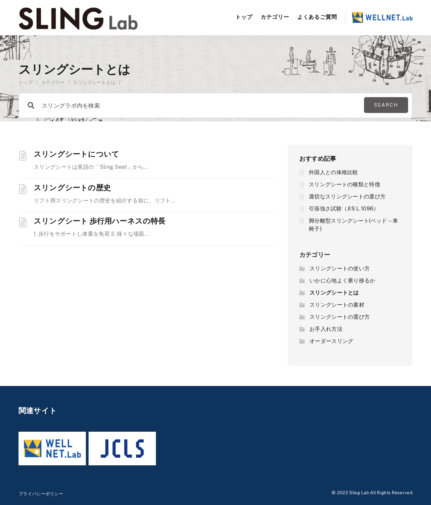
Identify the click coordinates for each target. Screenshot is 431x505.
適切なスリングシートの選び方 (347, 196)
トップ (244, 16)
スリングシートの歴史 (72, 187)
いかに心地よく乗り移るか (342, 280)
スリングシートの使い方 (339, 268)
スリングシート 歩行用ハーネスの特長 (100, 220)
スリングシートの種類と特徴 (344, 184)
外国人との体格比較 (333, 172)
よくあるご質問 (317, 16)
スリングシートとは (334, 292)
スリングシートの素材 (336, 305)
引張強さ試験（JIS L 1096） (344, 208)
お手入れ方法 (325, 329)
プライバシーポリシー (41, 493)
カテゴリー (275, 16)
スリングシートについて (76, 153)
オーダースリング (331, 341)
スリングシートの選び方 (339, 317)
